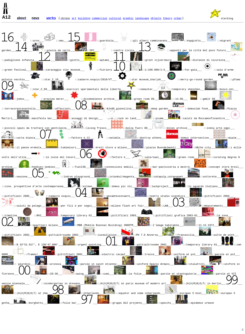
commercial (99, 18)
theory (167, 18)
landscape (142, 18)
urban (177, 18)
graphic (128, 18)
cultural (115, 18)
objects (156, 18)
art (74, 18)
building (84, 18)
